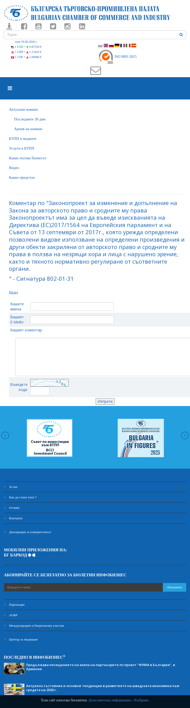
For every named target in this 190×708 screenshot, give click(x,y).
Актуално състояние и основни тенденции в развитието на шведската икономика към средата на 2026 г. (102, 687)
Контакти (13, 518)
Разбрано (141, 700)
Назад (13, 292)
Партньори (14, 604)
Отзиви (11, 508)
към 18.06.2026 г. (26, 41)
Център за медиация (21, 639)
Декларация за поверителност (27, 532)
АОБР (10, 615)
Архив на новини (28, 129)
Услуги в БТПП (21, 148)
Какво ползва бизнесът (27, 158)
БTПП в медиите (22, 139)
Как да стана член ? (20, 497)
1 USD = (26, 47)
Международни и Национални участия (34, 625)
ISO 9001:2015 (117, 57)
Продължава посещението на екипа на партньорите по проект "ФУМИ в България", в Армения (100, 666)
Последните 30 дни (29, 119)
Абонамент (174, 587)
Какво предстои (22, 177)
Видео (14, 168)
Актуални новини (23, 109)
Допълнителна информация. (110, 700)
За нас (11, 487)
